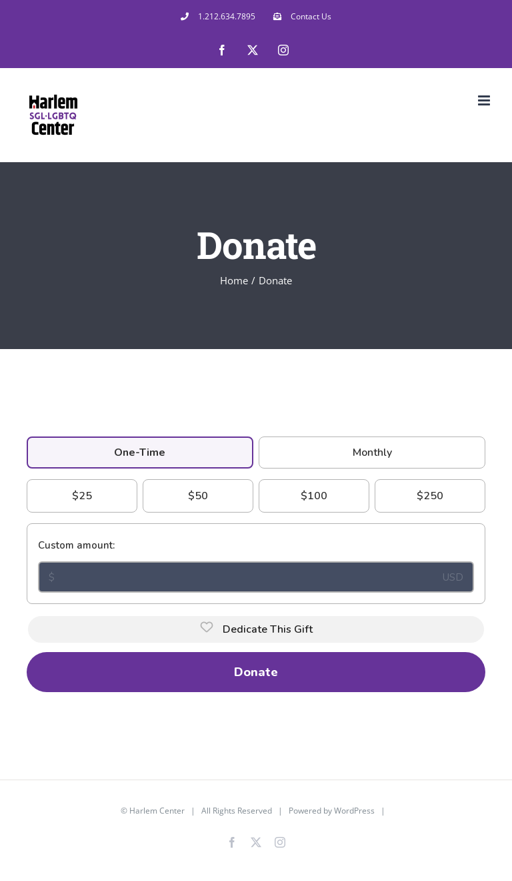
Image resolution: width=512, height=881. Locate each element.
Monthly (372, 452)
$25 (82, 496)
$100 (314, 496)
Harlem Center (157, 810)
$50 (198, 496)
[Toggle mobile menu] (485, 100)
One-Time (139, 452)
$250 (430, 496)
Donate (256, 672)
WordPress (354, 810)
